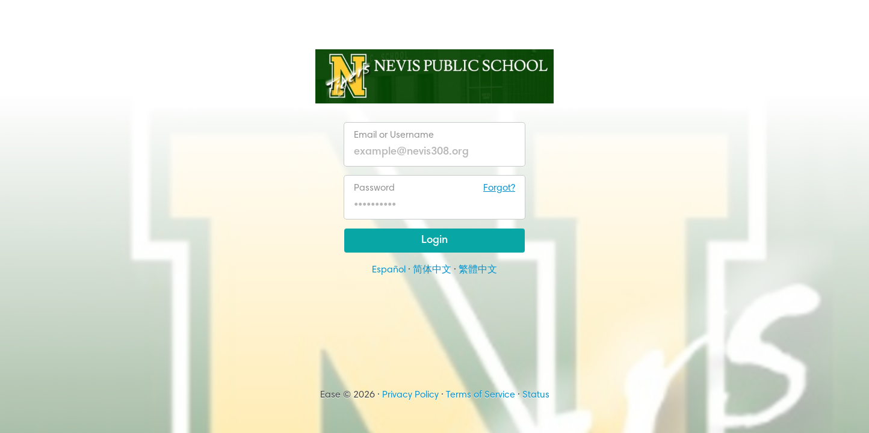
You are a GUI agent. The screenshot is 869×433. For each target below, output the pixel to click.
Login (434, 240)
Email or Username (394, 135)
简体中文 (432, 270)
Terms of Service (480, 395)
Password (434, 188)
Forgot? (499, 188)
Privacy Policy (410, 395)
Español (389, 270)
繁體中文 (478, 270)
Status (535, 395)
